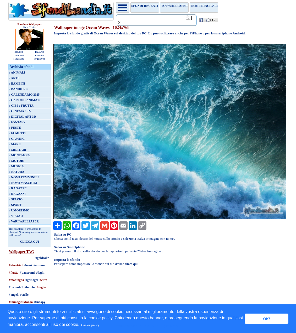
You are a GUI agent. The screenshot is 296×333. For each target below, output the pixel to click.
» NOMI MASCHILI (23, 183)
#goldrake (42, 258)
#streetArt (16, 265)
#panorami (27, 272)
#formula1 (16, 287)
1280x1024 (18, 55)
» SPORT (15, 205)
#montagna (16, 280)
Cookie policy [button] (90, 325)
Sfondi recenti (144, 6)
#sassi (28, 265)
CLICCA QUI (29, 241)
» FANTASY (17, 122)
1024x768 (39, 52)
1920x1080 (39, 59)
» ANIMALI (17, 72)
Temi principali (204, 6)
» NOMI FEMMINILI (24, 177)
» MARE (15, 144)
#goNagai (32, 280)
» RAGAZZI (17, 194)
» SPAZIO (16, 199)
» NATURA (16, 172)
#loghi (40, 272)
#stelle (24, 294)
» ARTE (14, 78)
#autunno (40, 265)
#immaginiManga (21, 302)
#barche (30, 287)
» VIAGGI (16, 216)
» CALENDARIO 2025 (24, 94)
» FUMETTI (17, 133)
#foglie (41, 287)
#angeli (14, 294)
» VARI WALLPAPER (24, 221)
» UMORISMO (19, 210)
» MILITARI (17, 150)
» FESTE (15, 127)
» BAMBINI (17, 83)
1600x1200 (18, 59)
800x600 (18, 52)
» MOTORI (16, 161)
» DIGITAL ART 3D (22, 116)
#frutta (13, 272)
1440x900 (39, 55)
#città (43, 280)
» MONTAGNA (19, 155)
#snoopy (39, 302)
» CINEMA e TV (20, 111)
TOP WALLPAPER (174, 6)
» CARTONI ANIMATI (24, 100)
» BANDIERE (18, 89)
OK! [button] (266, 319)
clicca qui (131, 264)
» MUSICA (16, 166)
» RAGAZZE (17, 188)
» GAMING (17, 139)
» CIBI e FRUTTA (21, 105)
